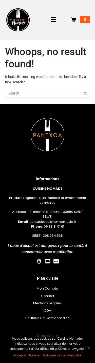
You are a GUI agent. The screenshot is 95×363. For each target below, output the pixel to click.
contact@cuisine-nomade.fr (53, 221)
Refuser (35, 355)
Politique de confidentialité (62, 355)
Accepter (20, 355)
